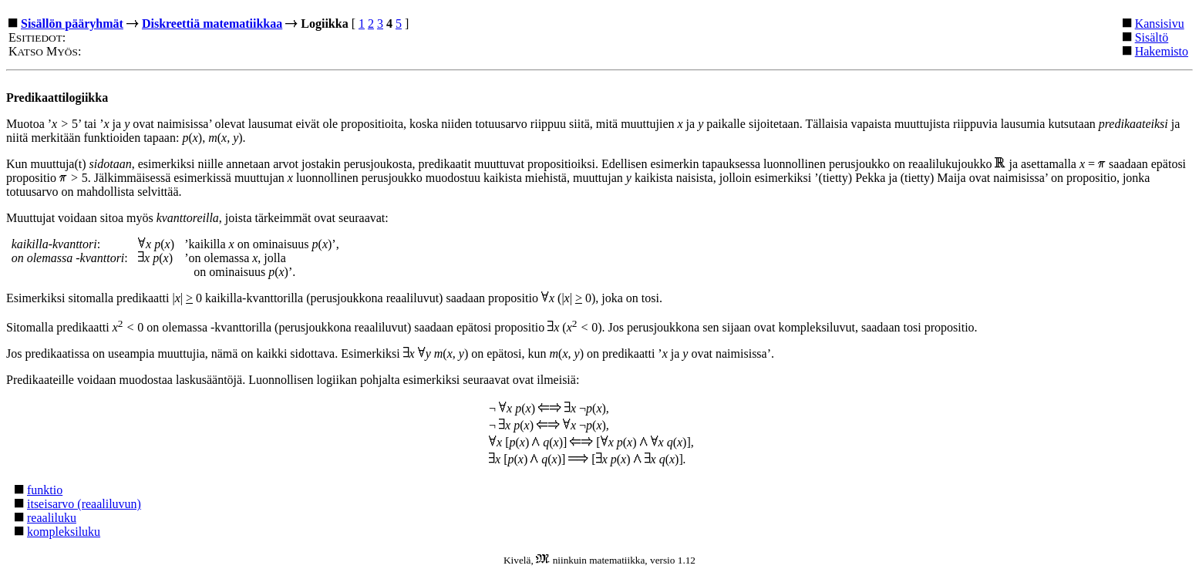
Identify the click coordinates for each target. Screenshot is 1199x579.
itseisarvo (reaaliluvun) (84, 503)
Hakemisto (1161, 51)
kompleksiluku (63, 531)
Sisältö (1152, 37)
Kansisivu (1159, 23)
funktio (44, 490)
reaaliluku (51, 517)
